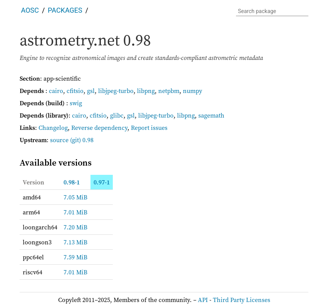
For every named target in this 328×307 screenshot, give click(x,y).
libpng (146, 90)
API (203, 299)
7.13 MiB (75, 242)
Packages (65, 10)
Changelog (53, 127)
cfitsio (75, 90)
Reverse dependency (99, 127)
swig (76, 103)
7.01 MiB (75, 212)
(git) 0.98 (82, 140)
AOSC (30, 10)
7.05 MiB (75, 197)
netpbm (168, 90)
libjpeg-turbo (116, 90)
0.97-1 (102, 182)
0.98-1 (72, 182)
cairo (56, 90)
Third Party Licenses (241, 299)
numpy (192, 90)
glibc (117, 115)
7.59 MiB (75, 257)
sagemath (211, 115)
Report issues (149, 127)
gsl (91, 90)
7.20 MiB (75, 227)
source (59, 140)
